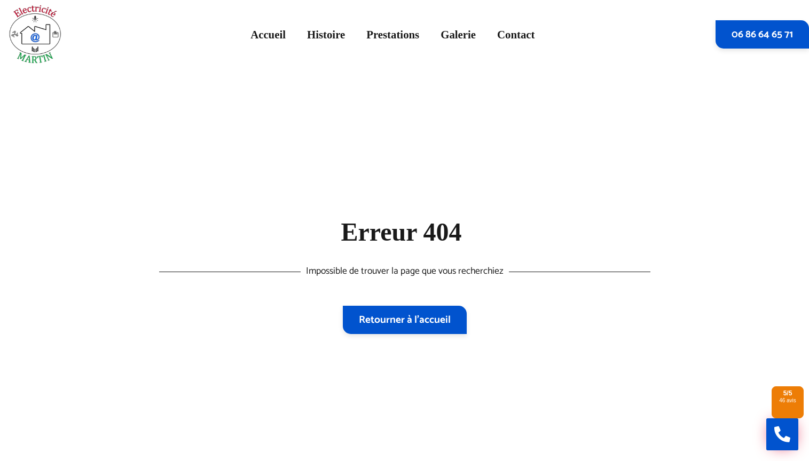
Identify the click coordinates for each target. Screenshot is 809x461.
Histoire (326, 34)
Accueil (268, 34)
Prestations (392, 34)
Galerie (458, 34)
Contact (516, 34)
